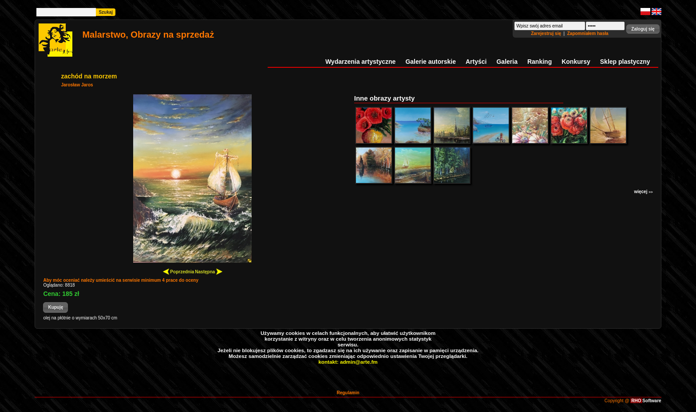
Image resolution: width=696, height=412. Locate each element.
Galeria (506, 61)
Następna (208, 271)
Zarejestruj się (546, 33)
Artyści (476, 61)
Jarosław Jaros (77, 84)
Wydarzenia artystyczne (360, 61)
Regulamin (347, 392)
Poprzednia (178, 271)
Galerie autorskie (430, 61)
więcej (643, 191)
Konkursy (576, 61)
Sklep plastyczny (625, 61)
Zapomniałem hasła (588, 33)
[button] (642, 29)
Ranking (539, 61)
